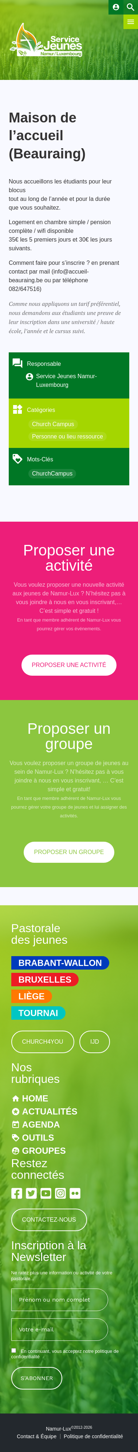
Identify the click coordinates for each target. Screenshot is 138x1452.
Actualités (50, 1111)
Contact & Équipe (36, 1436)
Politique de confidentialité (93, 1436)
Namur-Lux (69, 1429)
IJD (94, 1042)
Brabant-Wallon (60, 963)
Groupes (44, 1151)
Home (35, 1098)
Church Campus (53, 424)
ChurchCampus (52, 473)
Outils (38, 1137)
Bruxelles (45, 979)
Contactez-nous (49, 1220)
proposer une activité (69, 665)
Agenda (41, 1124)
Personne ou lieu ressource (67, 436)
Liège (32, 996)
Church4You (42, 1042)
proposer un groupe (69, 852)
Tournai (38, 1013)
